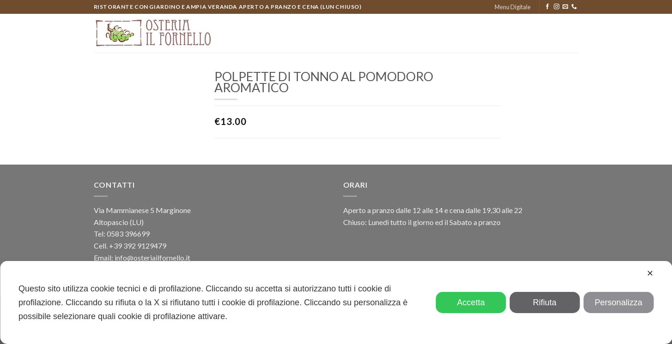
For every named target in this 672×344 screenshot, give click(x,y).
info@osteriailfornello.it (152, 257)
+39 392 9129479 (137, 245)
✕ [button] (650, 273)
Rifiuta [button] (545, 302)
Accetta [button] (471, 302)
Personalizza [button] (618, 302)
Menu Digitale (513, 7)
